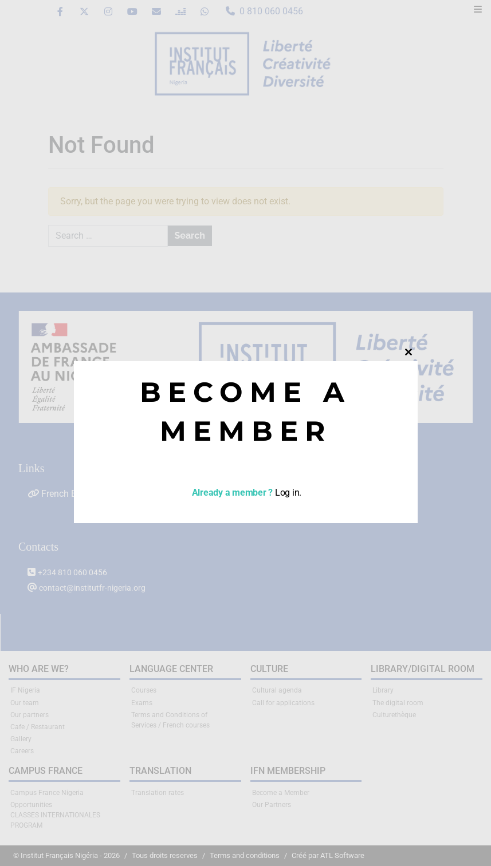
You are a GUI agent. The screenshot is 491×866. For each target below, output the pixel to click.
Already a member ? (231, 492)
